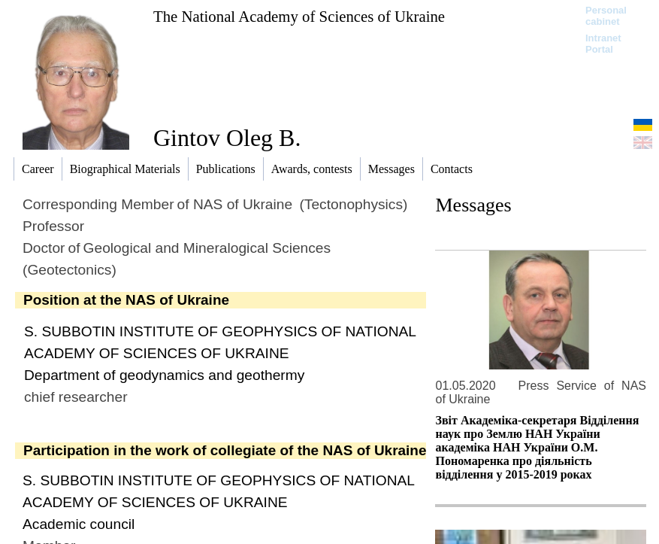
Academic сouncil (79, 524)
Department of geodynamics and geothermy (164, 375)
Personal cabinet (606, 16)
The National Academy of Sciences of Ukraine (299, 16)
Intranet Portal (603, 43)
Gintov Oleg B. (227, 137)
